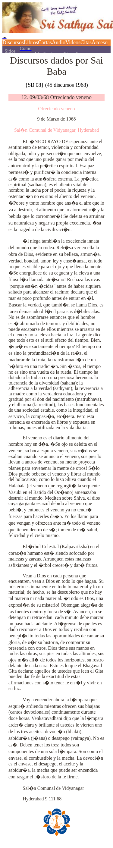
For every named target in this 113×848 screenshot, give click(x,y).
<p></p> (56, 26)
